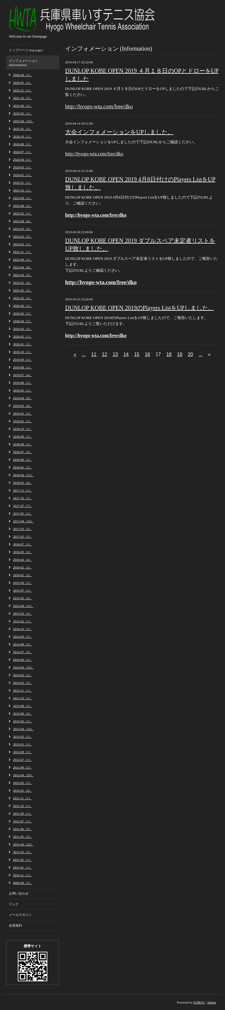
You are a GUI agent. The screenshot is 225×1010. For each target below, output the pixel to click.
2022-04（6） (22, 267)
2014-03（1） (22, 675)
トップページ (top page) (26, 50)
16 (147, 354)
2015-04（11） (23, 606)
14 (126, 354)
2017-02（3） (22, 536)
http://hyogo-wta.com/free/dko (94, 153)
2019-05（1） (22, 390)
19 (179, 354)
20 (190, 354)
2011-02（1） (22, 859)
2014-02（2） (22, 682)
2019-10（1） (22, 352)
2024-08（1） (22, 144)
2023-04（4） (22, 221)
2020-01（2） (22, 344)
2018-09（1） (22, 436)
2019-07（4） (22, 375)
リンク (14, 904)
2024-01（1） (22, 175)
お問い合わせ (18, 893)
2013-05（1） (22, 721)
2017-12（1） (22, 490)
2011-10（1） (22, 806)
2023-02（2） (22, 236)
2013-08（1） (22, 706)
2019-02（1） (22, 413)
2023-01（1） (22, 244)
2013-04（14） (23, 729)
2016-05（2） (22, 552)
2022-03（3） (22, 275)
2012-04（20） (23, 775)
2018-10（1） (22, 429)
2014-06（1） (22, 659)
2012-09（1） (22, 752)
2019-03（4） (22, 405)
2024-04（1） (22, 159)
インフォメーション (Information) (23, 63)
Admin (211, 1002)
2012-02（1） (22, 783)
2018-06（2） (22, 459)
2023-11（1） (22, 182)
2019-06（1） (22, 382)
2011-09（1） (22, 813)
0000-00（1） (22, 883)
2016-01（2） (22, 575)
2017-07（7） (22, 506)
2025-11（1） (22, 90)
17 (158, 354)
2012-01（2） (22, 790)
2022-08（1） (22, 259)
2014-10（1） (22, 629)
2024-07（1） (22, 152)
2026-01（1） (22, 82)
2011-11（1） (22, 798)
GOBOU (199, 1002)
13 (115, 354)
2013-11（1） (22, 690)
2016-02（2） (22, 567)
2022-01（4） (22, 282)
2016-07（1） (22, 544)
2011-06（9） (22, 829)
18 (169, 354)
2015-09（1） (22, 582)
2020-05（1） (22, 313)
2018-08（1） (22, 444)
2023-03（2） (22, 229)
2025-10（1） (22, 98)
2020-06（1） (22, 305)
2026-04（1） (22, 75)
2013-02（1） (22, 736)
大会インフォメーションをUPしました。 (119, 132)
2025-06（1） (22, 105)
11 (94, 354)
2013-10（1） (22, 698)
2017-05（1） (22, 513)
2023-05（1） (22, 213)
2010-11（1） (22, 875)
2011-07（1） (22, 821)
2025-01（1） (22, 129)
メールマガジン (20, 914)
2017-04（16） (23, 521)
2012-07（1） (22, 759)
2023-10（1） (22, 190)
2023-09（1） (22, 198)
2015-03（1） (22, 613)
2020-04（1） (22, 321)
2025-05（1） (22, 113)
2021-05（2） (22, 290)
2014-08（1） (22, 644)
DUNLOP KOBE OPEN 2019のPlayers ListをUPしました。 (139, 308)
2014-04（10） (23, 667)
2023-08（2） (22, 205)
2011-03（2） (22, 852)
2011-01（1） (22, 867)
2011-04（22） (23, 844)
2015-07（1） (22, 590)
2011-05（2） (22, 836)
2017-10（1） (22, 498)
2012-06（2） (22, 767)
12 (104, 354)
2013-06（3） (22, 713)
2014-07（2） (22, 652)
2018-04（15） (23, 475)
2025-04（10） (23, 121)
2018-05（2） (22, 467)
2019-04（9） (22, 398)
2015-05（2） (22, 598)
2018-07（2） (22, 452)
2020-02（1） (22, 336)
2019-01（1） (22, 421)
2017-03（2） (22, 529)
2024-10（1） (22, 136)
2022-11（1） (22, 252)
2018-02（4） (22, 482)
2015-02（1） (22, 621)
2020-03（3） (22, 329)
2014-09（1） (22, 636)
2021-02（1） (22, 298)
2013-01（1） (22, 744)
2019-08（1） (22, 367)
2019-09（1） (22, 359)
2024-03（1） (22, 167)
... (84, 354)
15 (136, 354)
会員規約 (15, 925)
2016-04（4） (22, 559)
